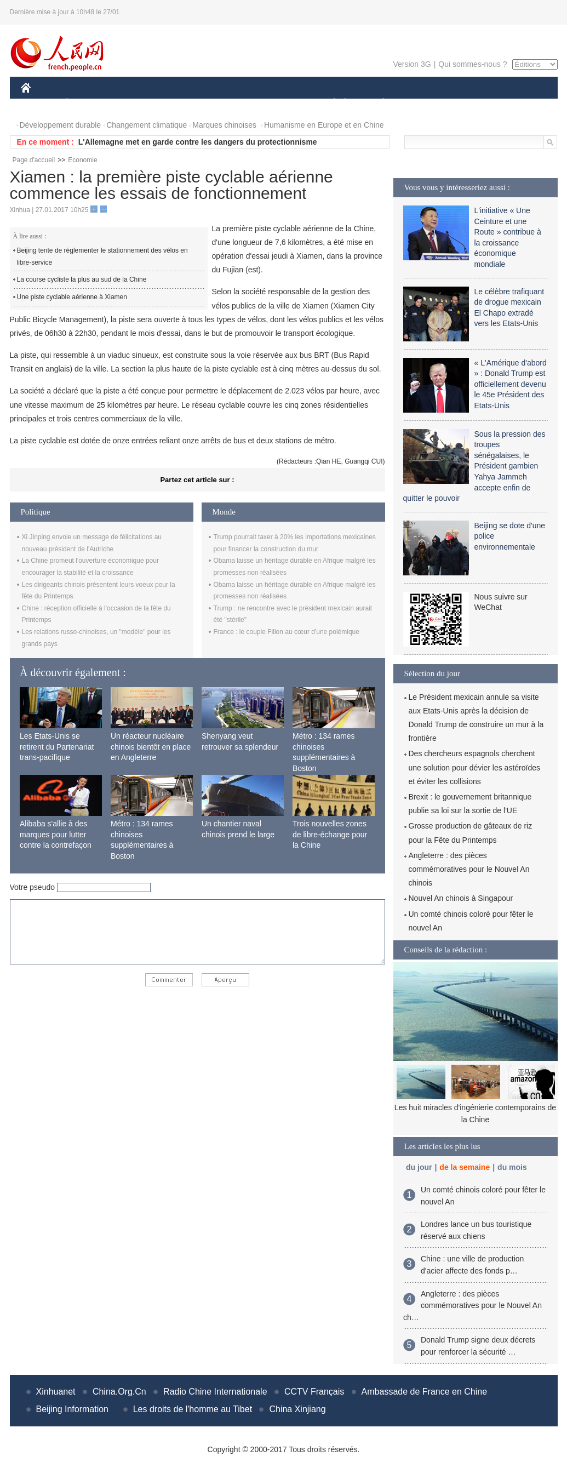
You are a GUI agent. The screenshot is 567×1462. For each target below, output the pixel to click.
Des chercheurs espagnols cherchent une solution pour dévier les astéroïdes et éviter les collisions (474, 767)
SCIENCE (231, 103)
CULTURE (280, 103)
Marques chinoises (224, 125)
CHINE (39, 103)
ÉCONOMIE (87, 103)
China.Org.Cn (119, 1391)
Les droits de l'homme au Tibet (192, 1409)
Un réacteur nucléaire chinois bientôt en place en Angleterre (151, 747)
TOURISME (468, 103)
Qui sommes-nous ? (472, 64)
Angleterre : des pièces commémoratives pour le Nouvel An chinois (469, 869)
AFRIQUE (183, 103)
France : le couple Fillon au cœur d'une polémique (286, 632)
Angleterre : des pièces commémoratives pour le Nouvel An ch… (472, 1305)
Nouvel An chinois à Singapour (461, 898)
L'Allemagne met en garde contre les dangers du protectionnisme (197, 142)
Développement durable (60, 125)
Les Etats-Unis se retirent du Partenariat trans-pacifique (57, 747)
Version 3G (412, 64)
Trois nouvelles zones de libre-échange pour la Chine (330, 834)
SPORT (421, 103)
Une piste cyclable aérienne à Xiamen (72, 297)
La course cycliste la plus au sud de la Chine (82, 279)
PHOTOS (518, 103)
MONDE (137, 103)
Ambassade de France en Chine (424, 1391)
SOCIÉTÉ (329, 103)
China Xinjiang (297, 1409)
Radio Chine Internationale (215, 1391)
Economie (82, 160)
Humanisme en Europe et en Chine (324, 125)
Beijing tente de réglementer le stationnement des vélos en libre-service (102, 256)
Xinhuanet (56, 1391)
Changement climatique (146, 125)
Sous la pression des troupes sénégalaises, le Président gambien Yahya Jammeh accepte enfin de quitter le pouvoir (474, 466)
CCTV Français (314, 1391)
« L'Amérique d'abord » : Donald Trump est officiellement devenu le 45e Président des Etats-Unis (510, 384)
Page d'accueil (34, 160)
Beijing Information (72, 1409)
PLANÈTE (377, 103)
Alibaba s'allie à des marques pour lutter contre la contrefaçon (55, 834)
